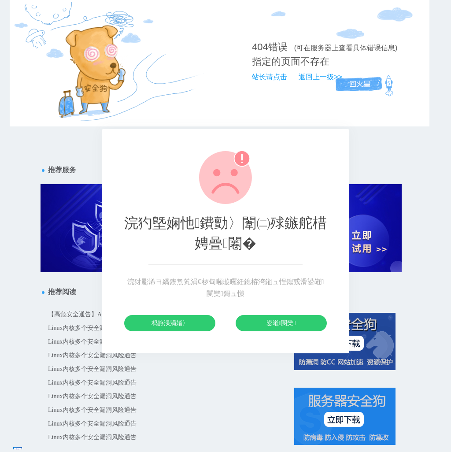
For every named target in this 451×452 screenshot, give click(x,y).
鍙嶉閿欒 (281, 322)
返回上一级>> (320, 77)
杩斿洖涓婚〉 (170, 322)
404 (260, 46)
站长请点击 (269, 77)
